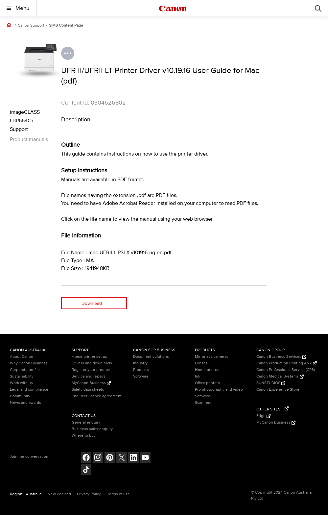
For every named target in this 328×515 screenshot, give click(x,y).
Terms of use (118, 494)
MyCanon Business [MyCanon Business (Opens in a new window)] (91, 382)
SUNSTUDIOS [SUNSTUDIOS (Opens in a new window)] (270, 382)
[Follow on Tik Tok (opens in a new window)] (86, 470)
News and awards (25, 402)
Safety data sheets (88, 389)
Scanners (203, 402)
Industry (140, 363)
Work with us (21, 382)
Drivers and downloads (92, 363)
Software (141, 376)
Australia (33, 494)
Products (141, 369)
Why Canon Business (29, 363)
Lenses (201, 363)
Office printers (207, 382)
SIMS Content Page (66, 25)
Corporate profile (25, 369)
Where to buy (84, 435)
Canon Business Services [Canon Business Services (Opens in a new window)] (281, 356)
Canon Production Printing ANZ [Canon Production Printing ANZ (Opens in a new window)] (286, 363)
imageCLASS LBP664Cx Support (25, 121)
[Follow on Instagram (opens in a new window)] (98, 458)
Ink (197, 376)
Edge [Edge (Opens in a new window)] (263, 415)
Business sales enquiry (92, 429)
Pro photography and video (219, 389)
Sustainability (22, 376)
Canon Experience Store (277, 389)
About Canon (21, 356)
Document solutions (151, 356)
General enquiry (86, 422)
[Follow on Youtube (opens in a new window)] (145, 458)
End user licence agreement (97, 396)
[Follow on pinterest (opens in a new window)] (110, 458)
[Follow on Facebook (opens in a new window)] (86, 458)
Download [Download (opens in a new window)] (92, 303)
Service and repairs (88, 376)
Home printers (208, 369)
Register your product (91, 369)
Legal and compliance (29, 389)
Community (20, 396)
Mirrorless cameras (211, 356)
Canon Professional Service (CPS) (285, 369)
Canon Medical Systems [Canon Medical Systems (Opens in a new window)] (280, 376)
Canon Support (31, 25)
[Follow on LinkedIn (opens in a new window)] (133, 458)
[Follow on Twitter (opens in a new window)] (121, 458)
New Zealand (59, 494)
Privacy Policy (89, 494)
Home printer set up (89, 356)
